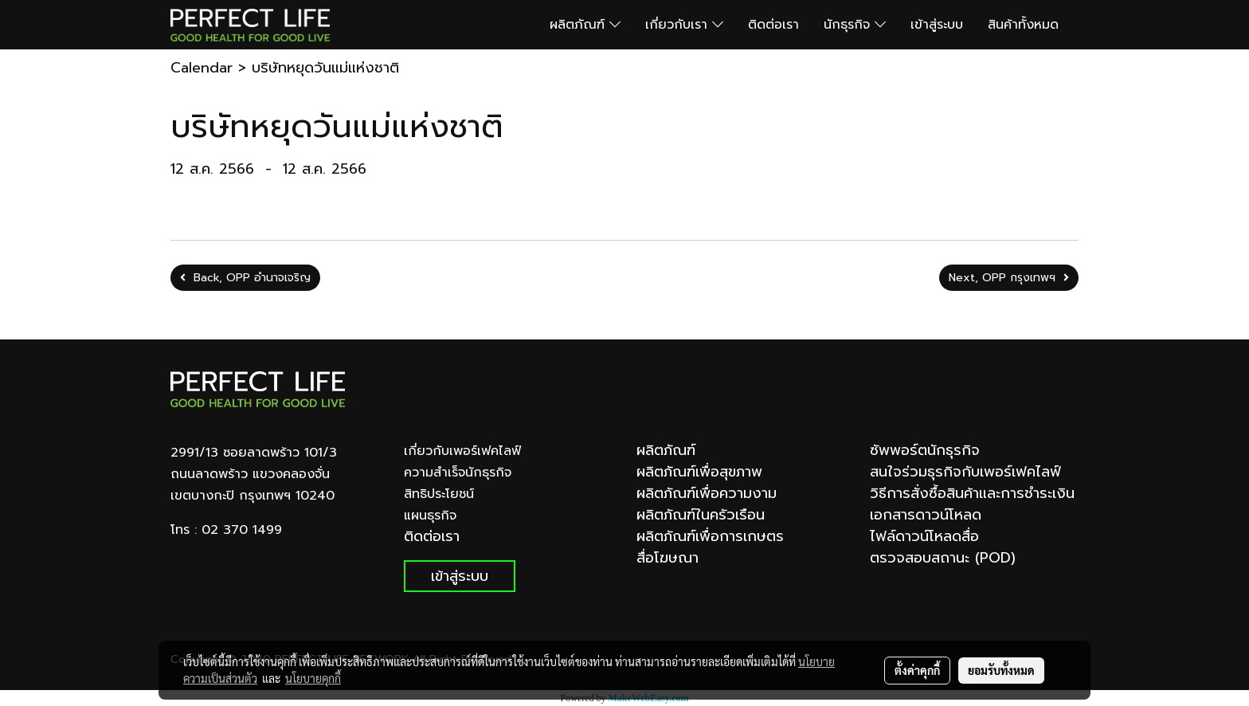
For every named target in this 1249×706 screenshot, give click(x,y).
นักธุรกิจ (855, 24)
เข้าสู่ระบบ (936, 24)
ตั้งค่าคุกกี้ (917, 670)
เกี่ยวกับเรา (684, 24)
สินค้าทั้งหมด (1023, 24)
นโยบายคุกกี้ (313, 678)
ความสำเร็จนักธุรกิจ (457, 472)
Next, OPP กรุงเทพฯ (1009, 277)
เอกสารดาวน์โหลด (925, 515)
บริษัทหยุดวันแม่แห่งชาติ (325, 68)
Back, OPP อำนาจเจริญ (245, 277)
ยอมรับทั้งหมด (1001, 670)
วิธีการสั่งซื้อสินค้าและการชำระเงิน (972, 493)
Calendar (201, 68)
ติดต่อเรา (773, 24)
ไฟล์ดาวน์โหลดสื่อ (924, 536)
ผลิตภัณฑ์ (585, 24)
